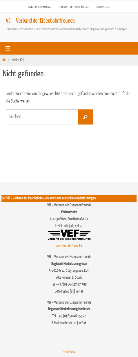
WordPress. (69, 352)
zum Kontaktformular (69, 246)
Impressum (103, 7)
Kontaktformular (39, 7)
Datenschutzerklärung (74, 7)
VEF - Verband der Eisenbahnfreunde (40, 20)
